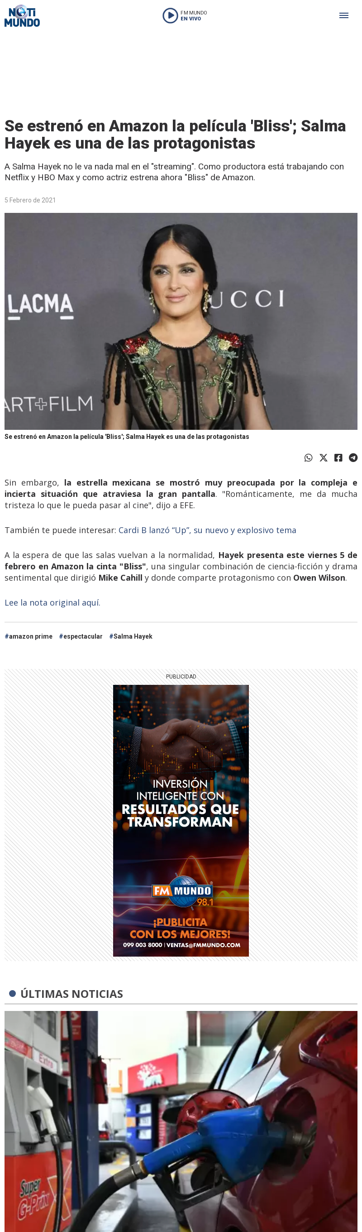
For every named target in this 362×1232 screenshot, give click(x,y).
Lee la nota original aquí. (54, 602)
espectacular (83, 636)
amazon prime (30, 636)
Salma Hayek (133, 636)
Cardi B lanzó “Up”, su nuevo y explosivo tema (207, 530)
